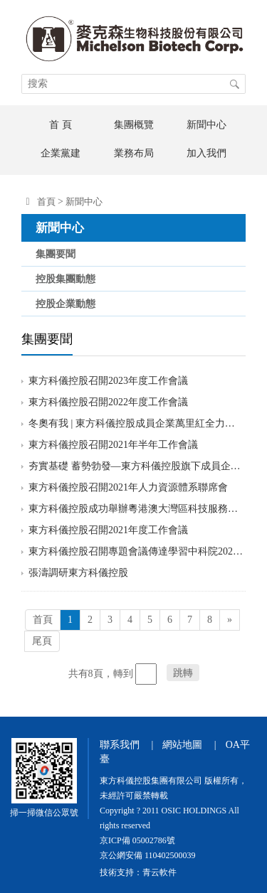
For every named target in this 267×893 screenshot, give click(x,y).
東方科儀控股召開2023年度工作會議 (108, 380)
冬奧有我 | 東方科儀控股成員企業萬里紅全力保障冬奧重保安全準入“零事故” (136, 423)
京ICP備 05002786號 (137, 840)
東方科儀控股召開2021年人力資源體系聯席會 (128, 487)
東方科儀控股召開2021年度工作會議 (108, 530)
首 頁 (60, 124)
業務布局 (134, 153)
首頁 (46, 201)
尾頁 (42, 641)
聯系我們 (120, 744)
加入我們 (206, 153)
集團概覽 (134, 124)
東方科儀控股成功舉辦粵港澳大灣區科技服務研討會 (136, 508)
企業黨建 (60, 153)
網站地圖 (182, 744)
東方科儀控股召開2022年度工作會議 (108, 402)
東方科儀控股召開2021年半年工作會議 (113, 444)
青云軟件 (159, 872)
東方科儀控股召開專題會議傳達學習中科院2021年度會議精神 (136, 551)
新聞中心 (206, 124)
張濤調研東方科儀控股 (78, 572)
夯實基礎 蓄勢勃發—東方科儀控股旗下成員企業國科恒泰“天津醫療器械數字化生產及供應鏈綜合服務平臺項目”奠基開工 (136, 466)
